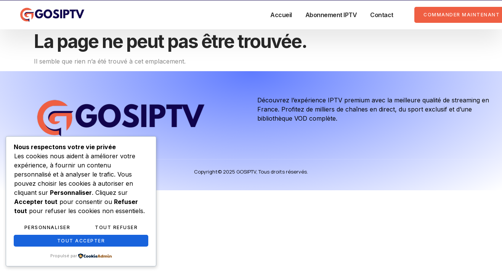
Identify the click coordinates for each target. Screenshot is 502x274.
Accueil (281, 15)
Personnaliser (47, 227)
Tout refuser (116, 227)
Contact (381, 15)
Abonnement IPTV (331, 15)
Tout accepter (81, 241)
